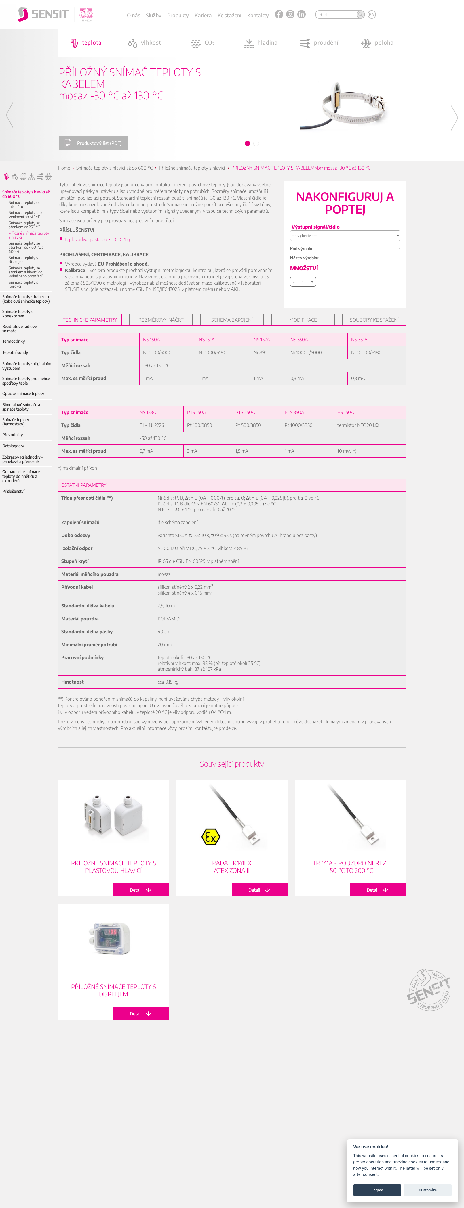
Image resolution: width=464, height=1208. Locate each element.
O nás (133, 15)
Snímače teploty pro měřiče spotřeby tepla (26, 380)
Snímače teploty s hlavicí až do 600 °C (26, 194)
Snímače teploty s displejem (23, 260)
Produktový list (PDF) (92, 143)
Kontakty (258, 15)
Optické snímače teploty (23, 393)
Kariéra (203, 15)
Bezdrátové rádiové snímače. (19, 328)
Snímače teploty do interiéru (24, 204)
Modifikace (303, 320)
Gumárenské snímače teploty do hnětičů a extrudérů (21, 476)
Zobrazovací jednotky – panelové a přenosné (22, 459)
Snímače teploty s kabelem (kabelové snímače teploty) (26, 298)
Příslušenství (13, 491)
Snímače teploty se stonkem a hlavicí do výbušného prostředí (26, 272)
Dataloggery (13, 446)
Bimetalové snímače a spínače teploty (21, 406)
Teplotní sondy (15, 352)
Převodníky (12, 434)
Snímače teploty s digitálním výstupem (26, 365)
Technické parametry (90, 320)
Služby (153, 15)
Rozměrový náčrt (161, 320)
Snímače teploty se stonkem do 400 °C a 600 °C (26, 247)
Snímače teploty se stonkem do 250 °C (24, 225)
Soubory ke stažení (374, 320)
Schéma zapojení (232, 320)
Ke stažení (229, 15)
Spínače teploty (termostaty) (15, 421)
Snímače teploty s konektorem (17, 313)
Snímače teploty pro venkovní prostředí (25, 214)
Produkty (178, 15)
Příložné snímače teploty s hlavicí (29, 235)
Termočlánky (13, 341)
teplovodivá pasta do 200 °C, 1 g (97, 239)
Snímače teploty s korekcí (23, 284)
